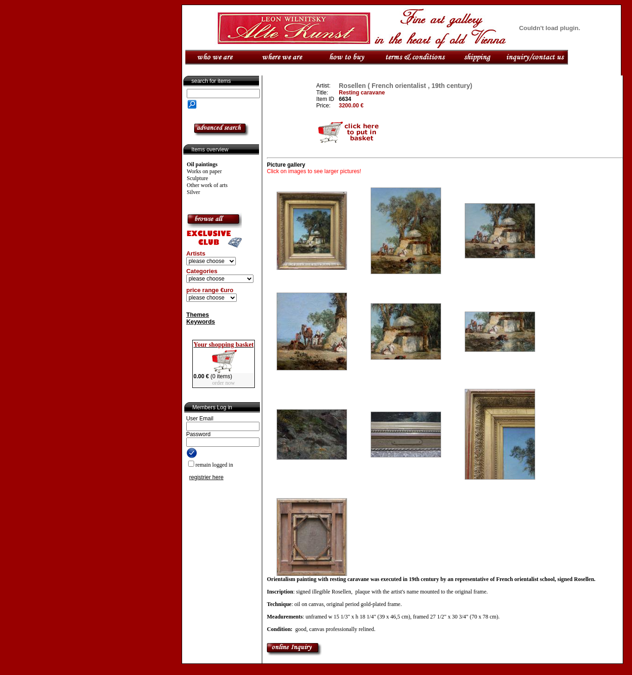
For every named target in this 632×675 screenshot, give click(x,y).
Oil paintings (202, 164)
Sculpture (197, 178)
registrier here (206, 477)
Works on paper (204, 171)
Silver (193, 192)
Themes (197, 314)
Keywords (200, 321)
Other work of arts (207, 185)
